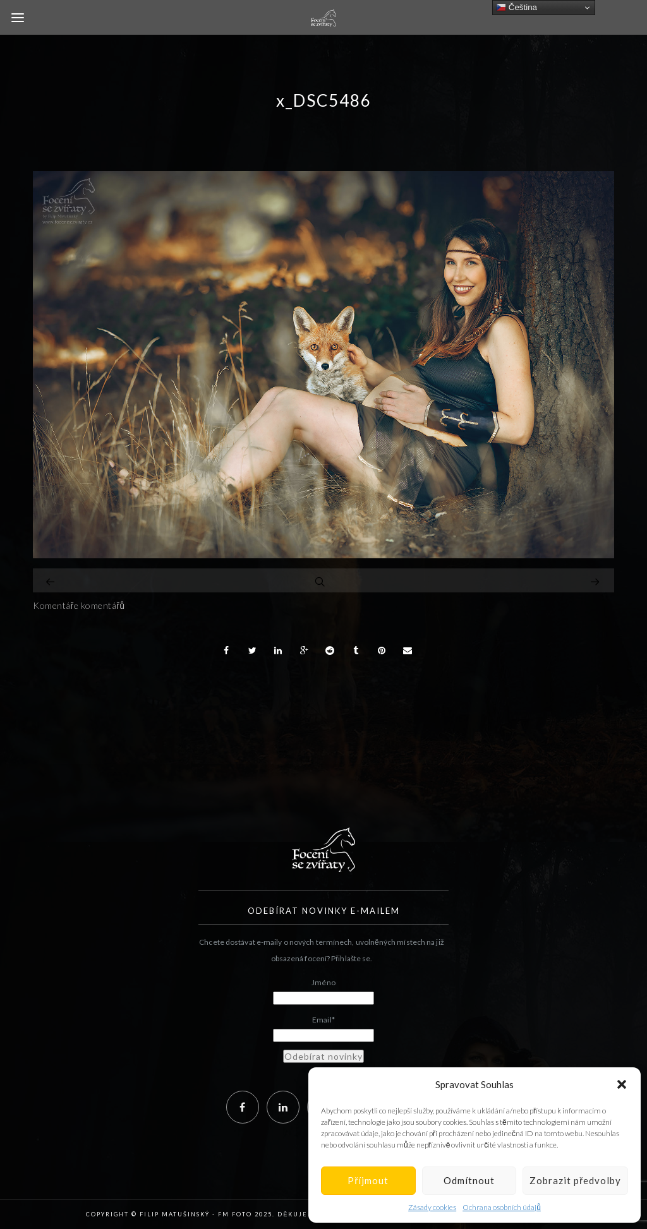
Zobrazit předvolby (575, 1180)
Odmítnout (469, 1180)
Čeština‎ (516, 8)
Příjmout (368, 1180)
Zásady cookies (432, 1207)
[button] (621, 1084)
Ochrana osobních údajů (502, 1207)
